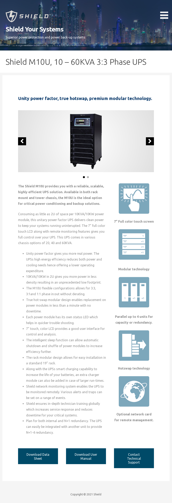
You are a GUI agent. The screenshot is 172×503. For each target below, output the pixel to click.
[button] (165, 10)
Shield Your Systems (34, 29)
